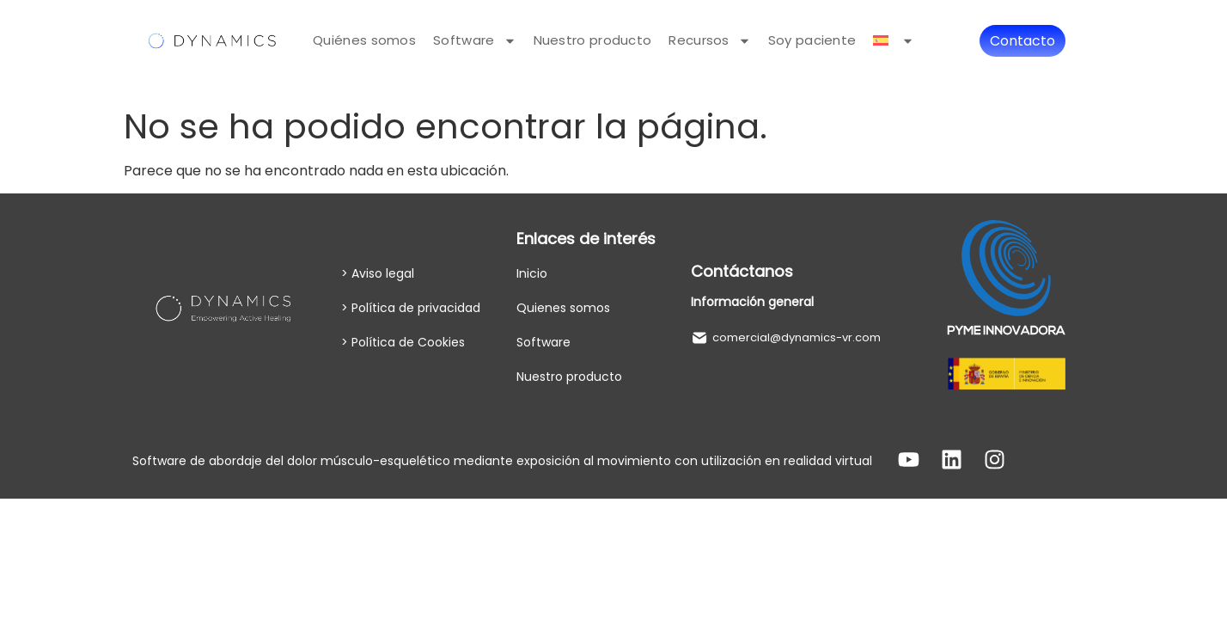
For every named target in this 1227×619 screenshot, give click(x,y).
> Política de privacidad (410, 307)
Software (474, 41)
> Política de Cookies (403, 342)
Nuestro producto (593, 40)
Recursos (709, 41)
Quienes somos (563, 307)
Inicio (531, 273)
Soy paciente (812, 40)
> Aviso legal (377, 273)
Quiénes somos (364, 40)
